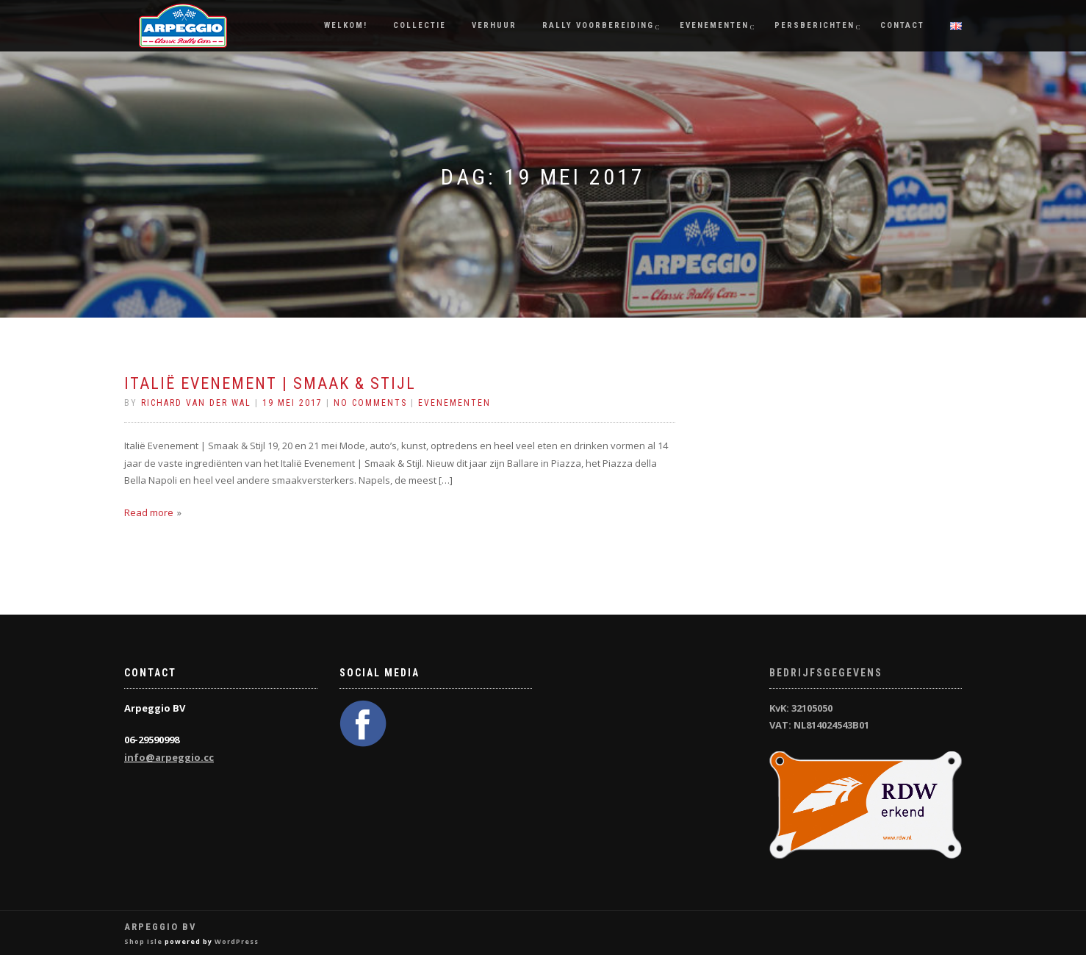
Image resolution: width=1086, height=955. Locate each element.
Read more (148, 512)
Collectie (419, 25)
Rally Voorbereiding (598, 25)
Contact (902, 25)
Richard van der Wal (196, 403)
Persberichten (814, 25)
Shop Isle (143, 941)
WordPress (237, 941)
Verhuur (494, 25)
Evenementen (714, 25)
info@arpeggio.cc (169, 757)
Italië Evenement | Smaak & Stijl (270, 383)
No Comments (370, 403)
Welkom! (345, 25)
